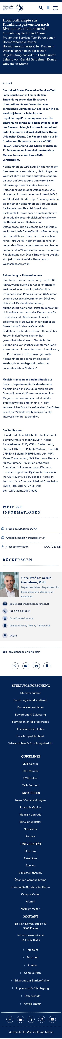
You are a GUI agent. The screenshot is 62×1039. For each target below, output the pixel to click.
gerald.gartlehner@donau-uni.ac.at (25, 603)
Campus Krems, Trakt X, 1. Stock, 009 (26, 625)
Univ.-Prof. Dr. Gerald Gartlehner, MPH (36, 580)
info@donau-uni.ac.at (30, 935)
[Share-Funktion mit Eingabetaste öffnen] (15, 665)
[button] (31, 546)
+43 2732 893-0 (30, 939)
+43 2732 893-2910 (16, 611)
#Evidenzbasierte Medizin (24, 651)
